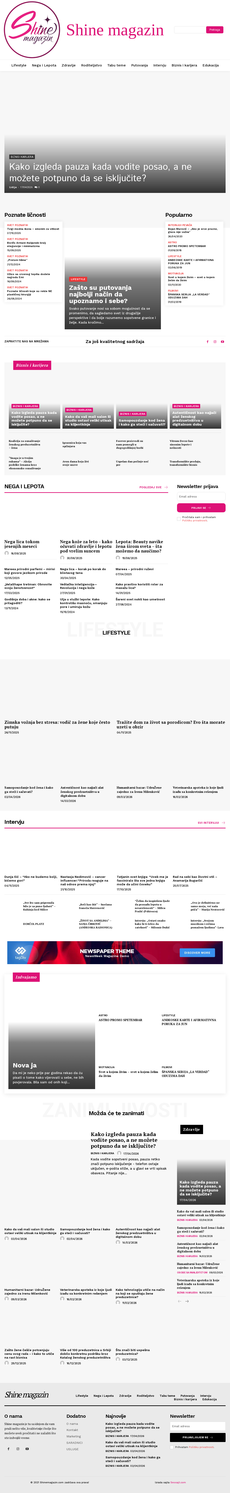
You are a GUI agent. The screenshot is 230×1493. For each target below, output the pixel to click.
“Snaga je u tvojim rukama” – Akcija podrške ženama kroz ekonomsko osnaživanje (25, 463)
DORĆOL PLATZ (33, 924)
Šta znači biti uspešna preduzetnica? (133, 1351)
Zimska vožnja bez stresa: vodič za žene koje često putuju (57, 724)
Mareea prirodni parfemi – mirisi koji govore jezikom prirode (29, 571)
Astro (172, 242)
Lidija (13, 187)
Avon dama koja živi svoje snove (75, 463)
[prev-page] (180, 1301)
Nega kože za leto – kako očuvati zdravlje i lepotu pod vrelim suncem (86, 546)
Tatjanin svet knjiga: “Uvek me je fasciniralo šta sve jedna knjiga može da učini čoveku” (142, 880)
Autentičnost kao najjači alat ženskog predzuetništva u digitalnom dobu (82, 791)
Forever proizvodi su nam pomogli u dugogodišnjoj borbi (129, 444)
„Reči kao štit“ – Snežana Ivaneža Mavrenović (95, 906)
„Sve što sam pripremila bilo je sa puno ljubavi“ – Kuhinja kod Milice (39, 906)
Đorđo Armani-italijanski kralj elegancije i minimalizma (26, 244)
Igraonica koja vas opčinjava (74, 444)
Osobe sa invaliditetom (192, 1272)
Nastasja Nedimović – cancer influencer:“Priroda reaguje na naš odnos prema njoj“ (84, 880)
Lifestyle (78, 279)
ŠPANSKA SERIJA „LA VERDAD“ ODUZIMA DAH (189, 296)
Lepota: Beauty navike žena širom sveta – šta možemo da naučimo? (139, 546)
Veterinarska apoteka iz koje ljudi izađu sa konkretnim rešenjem (198, 789)
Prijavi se (201, 508)
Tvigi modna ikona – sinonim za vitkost (33, 228)
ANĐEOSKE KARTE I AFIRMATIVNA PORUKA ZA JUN (189, 1022)
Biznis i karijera (22, 156)
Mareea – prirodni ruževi (135, 569)
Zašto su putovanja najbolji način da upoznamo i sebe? (100, 294)
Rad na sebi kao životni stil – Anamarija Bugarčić (195, 878)
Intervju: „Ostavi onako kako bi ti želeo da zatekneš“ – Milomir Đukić (152, 924)
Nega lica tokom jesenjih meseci (21, 544)
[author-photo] (7, 553)
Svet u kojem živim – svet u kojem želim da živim (128, 1074)
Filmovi (173, 290)
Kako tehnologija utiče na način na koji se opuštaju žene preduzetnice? (140, 1293)
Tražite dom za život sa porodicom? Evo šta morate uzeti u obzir (171, 724)
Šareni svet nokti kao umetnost (140, 599)
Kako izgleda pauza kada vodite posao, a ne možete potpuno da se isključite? (100, 172)
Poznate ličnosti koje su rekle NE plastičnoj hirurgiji (29, 293)
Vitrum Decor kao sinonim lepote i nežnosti (181, 444)
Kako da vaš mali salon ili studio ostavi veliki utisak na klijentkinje (30, 1231)
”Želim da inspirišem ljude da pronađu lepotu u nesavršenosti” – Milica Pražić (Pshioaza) (152, 906)
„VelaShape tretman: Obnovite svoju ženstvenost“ (28, 586)
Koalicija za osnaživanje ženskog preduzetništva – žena (24, 444)
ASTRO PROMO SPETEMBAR (187, 246)
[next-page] (187, 1301)
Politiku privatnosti (194, 520)
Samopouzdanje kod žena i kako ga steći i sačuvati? (28, 789)
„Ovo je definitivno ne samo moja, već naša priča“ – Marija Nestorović (208, 906)
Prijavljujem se (198, 1437)
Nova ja (25, 1065)
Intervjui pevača (180, 225)
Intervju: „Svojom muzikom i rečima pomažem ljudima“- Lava (207, 924)
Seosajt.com (178, 1482)
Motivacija (176, 273)
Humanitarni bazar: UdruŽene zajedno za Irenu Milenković (139, 789)
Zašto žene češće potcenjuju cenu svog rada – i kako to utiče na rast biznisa (29, 1353)
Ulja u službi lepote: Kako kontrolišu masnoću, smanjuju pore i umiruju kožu (83, 603)
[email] (201, 496)
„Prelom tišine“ (17, 260)
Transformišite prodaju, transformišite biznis (185, 463)
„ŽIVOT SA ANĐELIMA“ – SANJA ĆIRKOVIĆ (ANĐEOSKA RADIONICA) (95, 924)
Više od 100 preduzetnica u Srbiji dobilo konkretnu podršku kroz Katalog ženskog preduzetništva (85, 1353)
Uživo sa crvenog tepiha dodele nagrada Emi (28, 276)
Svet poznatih (17, 225)
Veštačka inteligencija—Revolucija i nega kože (78, 586)
